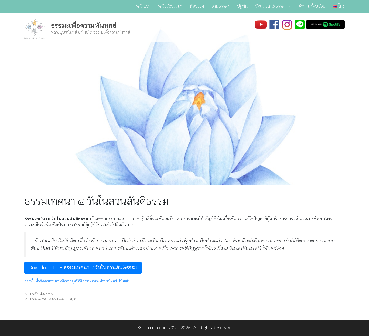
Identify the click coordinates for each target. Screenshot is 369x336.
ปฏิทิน (242, 6)
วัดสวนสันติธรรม (275, 6)
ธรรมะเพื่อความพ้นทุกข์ (83, 26)
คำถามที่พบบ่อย (312, 6)
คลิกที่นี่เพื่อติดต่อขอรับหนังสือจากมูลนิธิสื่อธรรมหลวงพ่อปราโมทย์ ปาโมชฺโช (77, 281)
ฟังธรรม (197, 6)
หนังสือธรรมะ (170, 6)
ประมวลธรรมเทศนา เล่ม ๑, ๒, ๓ (53, 298)
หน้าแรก (143, 6)
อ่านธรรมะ (221, 6)
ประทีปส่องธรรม (41, 293)
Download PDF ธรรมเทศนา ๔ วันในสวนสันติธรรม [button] (83, 267)
